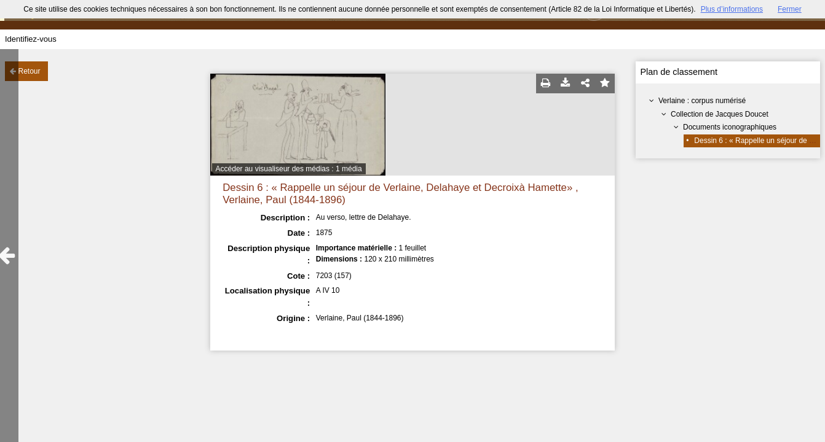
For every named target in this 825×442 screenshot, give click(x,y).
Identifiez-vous (31, 39)
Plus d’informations (732, 9)
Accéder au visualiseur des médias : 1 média (289, 169)
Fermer (790, 9)
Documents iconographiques (729, 127)
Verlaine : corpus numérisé (702, 100)
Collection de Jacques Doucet (719, 114)
